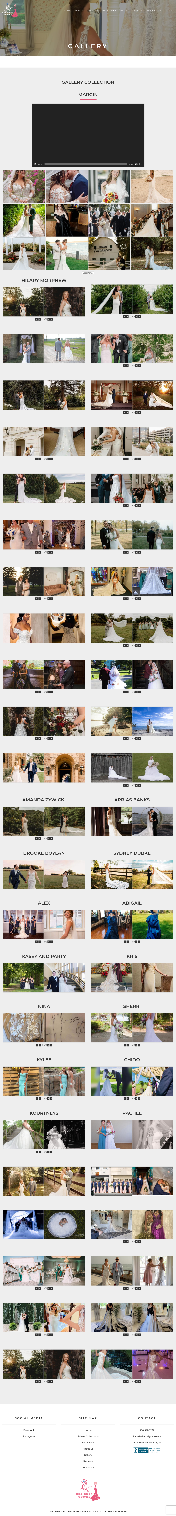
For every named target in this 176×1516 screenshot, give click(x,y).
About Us (125, 10)
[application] (88, 135)
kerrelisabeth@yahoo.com (147, 1436)
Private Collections (86, 10)
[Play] (35, 164)
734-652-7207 (147, 1430)
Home (67, 10)
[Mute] (136, 164)
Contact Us (167, 10)
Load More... (88, 273)
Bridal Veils (109, 10)
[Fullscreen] (140, 164)
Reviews (152, 10)
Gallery (139, 10)
